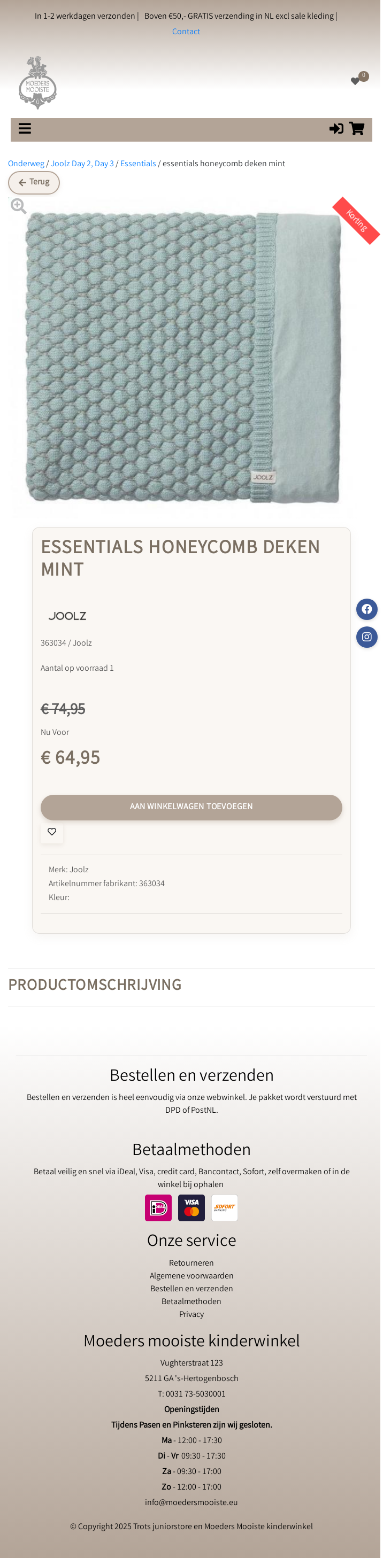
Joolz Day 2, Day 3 (82, 164)
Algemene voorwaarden (192, 1276)
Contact (186, 32)
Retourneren (191, 1264)
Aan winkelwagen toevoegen (191, 807)
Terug (34, 182)
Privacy (191, 1315)
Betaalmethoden (191, 1302)
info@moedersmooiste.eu (191, 1503)
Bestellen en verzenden (191, 1289)
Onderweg (26, 164)
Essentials (138, 164)
